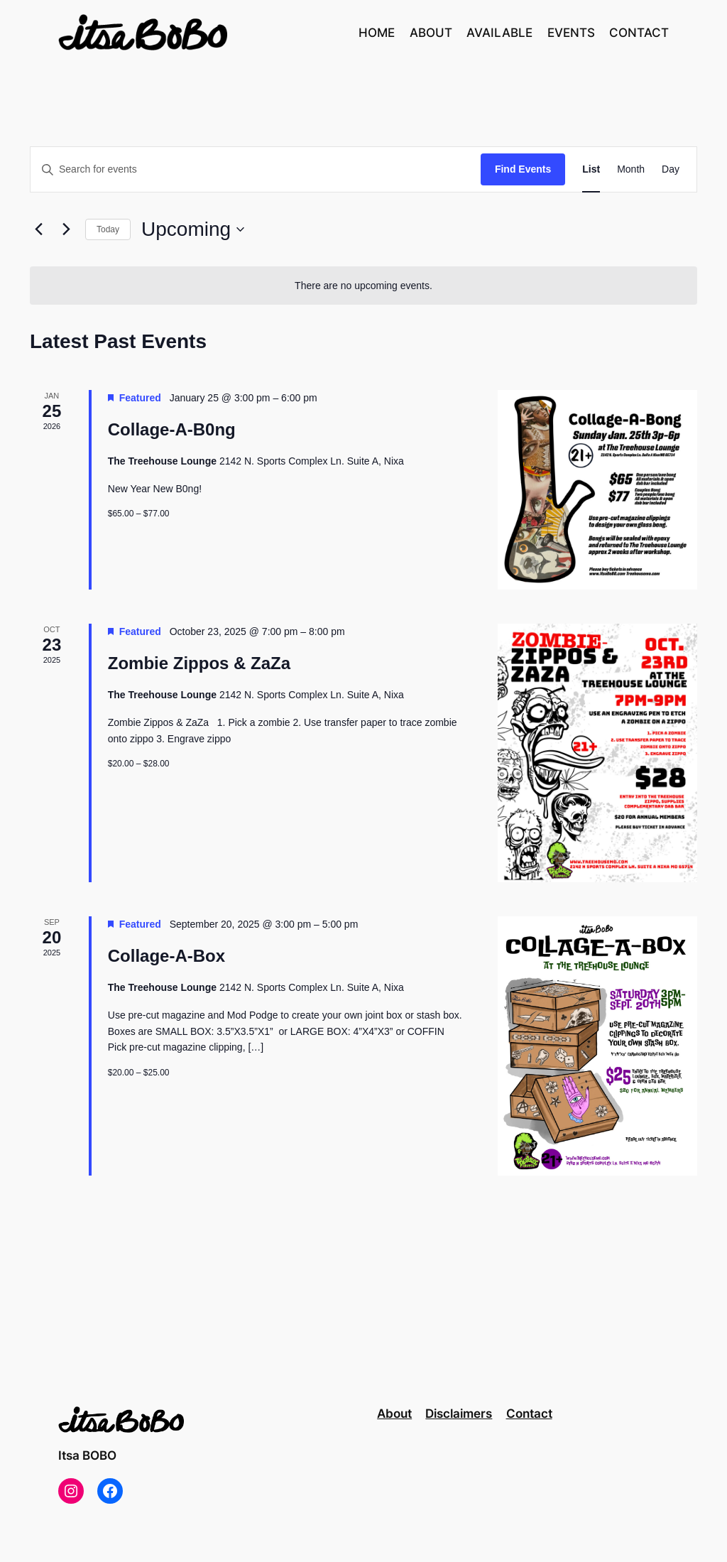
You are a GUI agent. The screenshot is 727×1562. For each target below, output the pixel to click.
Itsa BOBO (87, 1455)
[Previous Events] (38, 229)
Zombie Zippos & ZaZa (199, 663)
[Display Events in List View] (591, 169)
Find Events (523, 169)
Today (108, 229)
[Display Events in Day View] (670, 169)
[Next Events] (66, 229)
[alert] (363, 285)
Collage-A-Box (166, 955)
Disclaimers (458, 1413)
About (394, 1413)
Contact (529, 1413)
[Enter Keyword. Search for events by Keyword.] (256, 169)
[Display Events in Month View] (631, 169)
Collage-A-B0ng (172, 429)
